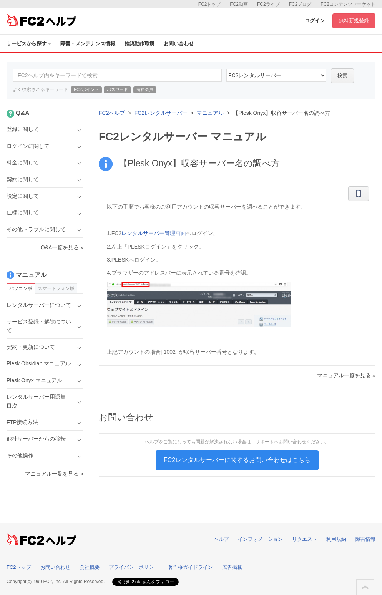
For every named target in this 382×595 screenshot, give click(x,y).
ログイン (315, 20)
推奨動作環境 (139, 43)
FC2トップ (209, 4)
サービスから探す (29, 43)
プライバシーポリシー (134, 567)
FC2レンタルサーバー (161, 113)
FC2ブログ (300, 4)
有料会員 (144, 89)
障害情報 (365, 539)
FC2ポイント (86, 89)
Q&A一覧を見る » (62, 247)
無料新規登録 (354, 20)
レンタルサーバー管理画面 (153, 233)
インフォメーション (260, 539)
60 (276, 75)
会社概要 (90, 567)
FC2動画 (239, 4)
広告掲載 (232, 567)
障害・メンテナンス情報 (87, 43)
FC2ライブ (268, 4)
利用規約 (336, 539)
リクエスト (304, 539)
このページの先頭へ (365, 587)
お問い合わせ (179, 43)
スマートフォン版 (56, 288)
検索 (342, 75)
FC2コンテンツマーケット (348, 4)
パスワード (117, 89)
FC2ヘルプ (112, 113)
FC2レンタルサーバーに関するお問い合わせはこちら (237, 460)
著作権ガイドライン (190, 567)
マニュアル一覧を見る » (346, 375)
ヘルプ (221, 539)
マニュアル (210, 113)
